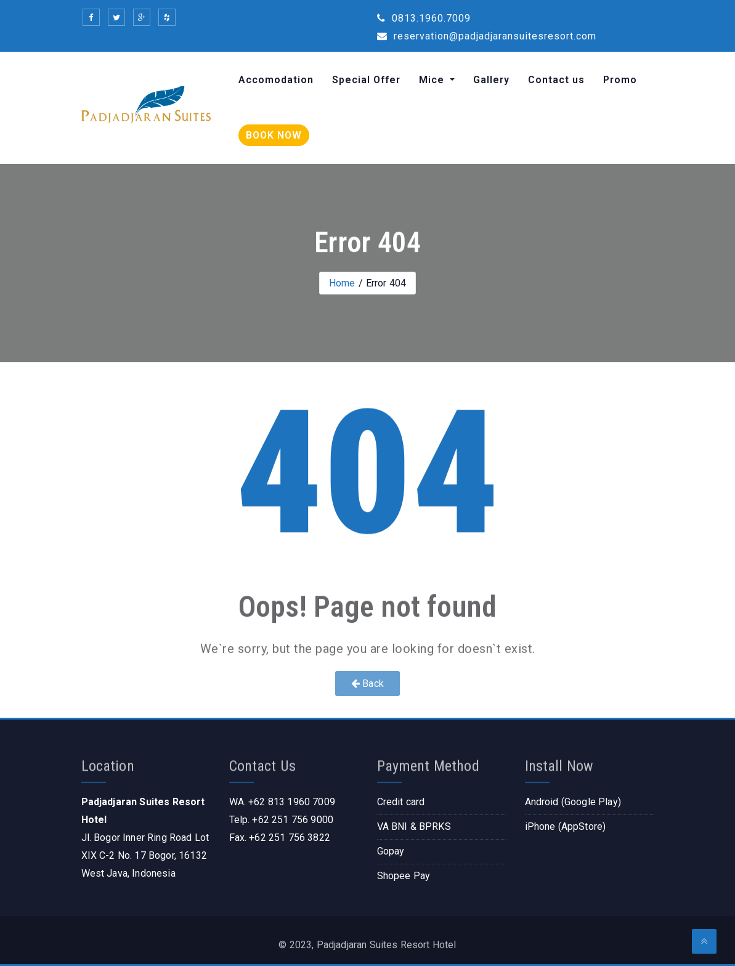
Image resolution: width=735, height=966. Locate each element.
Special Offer (366, 80)
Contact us (556, 80)
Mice (433, 80)
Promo (620, 80)
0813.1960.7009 (424, 18)
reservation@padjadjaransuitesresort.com (486, 36)
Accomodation (276, 80)
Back (367, 683)
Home (342, 283)
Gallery (491, 80)
